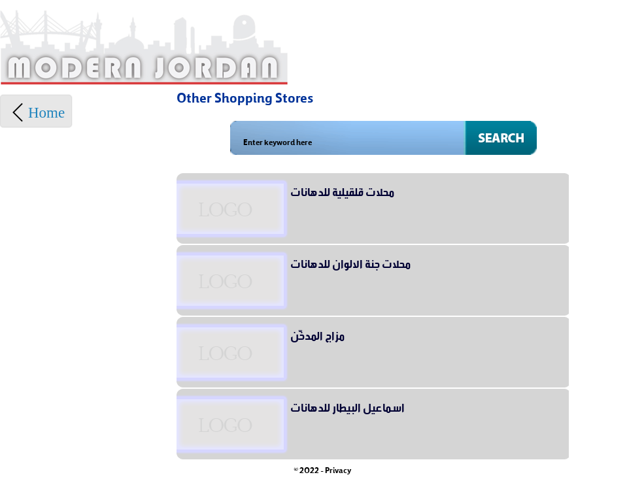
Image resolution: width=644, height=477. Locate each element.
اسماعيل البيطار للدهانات (347, 406)
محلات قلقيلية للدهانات (342, 190)
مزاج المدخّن (317, 334)
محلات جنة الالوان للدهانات (350, 262)
